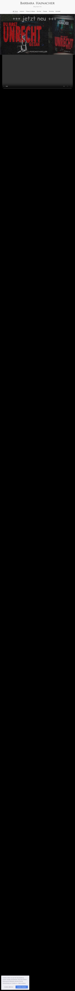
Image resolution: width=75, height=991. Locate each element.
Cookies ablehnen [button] (8, 987)
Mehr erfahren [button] (22, 983)
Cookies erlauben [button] (21, 987)
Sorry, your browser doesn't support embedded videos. (37, 72)
